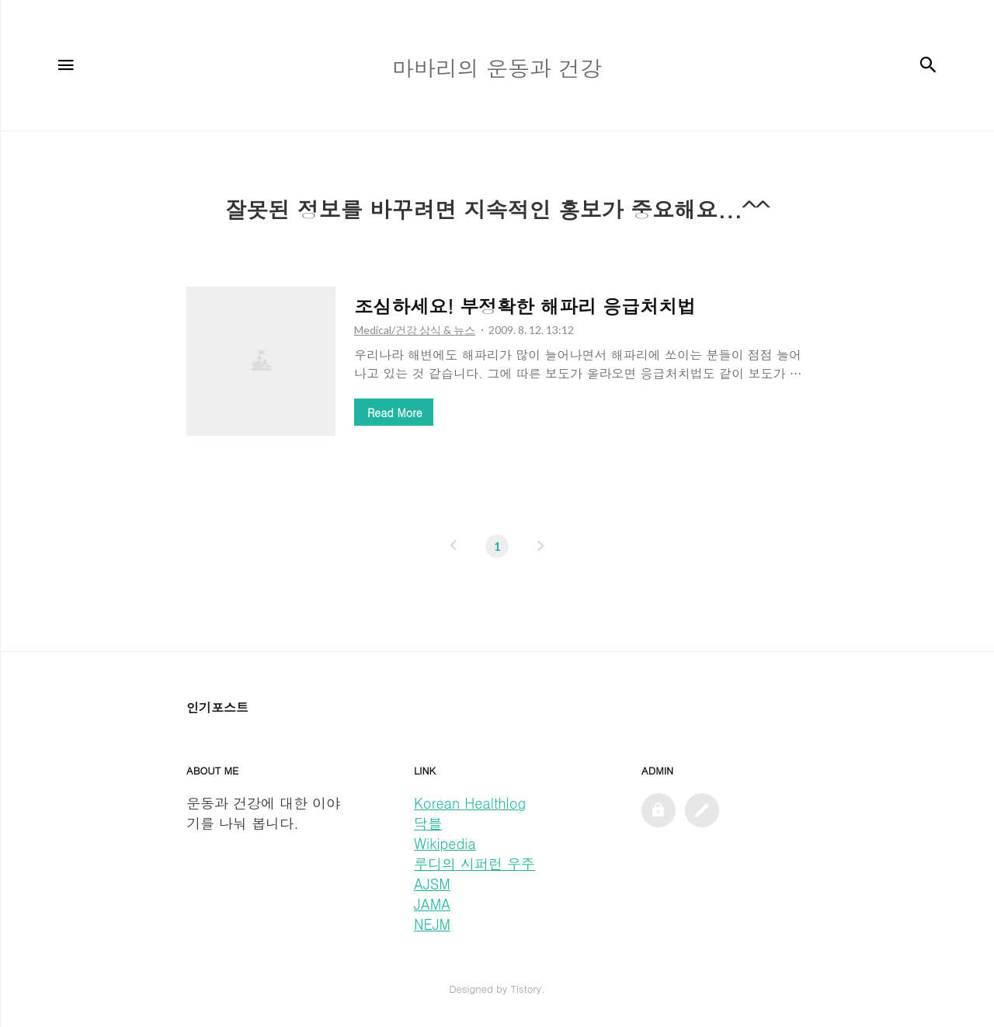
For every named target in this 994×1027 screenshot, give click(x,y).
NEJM (432, 924)
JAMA (432, 904)
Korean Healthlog (470, 803)
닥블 (428, 823)
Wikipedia (445, 843)
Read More (394, 412)
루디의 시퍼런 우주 (474, 863)
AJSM (432, 883)
